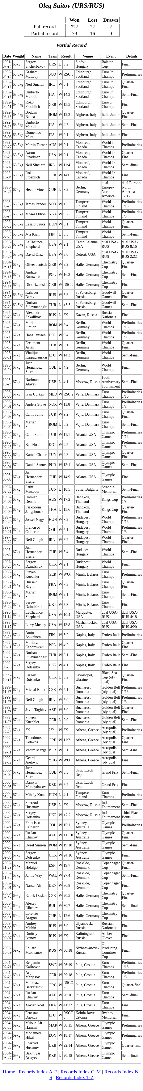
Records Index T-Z (75, 1077)
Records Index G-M (80, 1071)
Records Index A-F (38, 1071)
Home (9, 1071)
